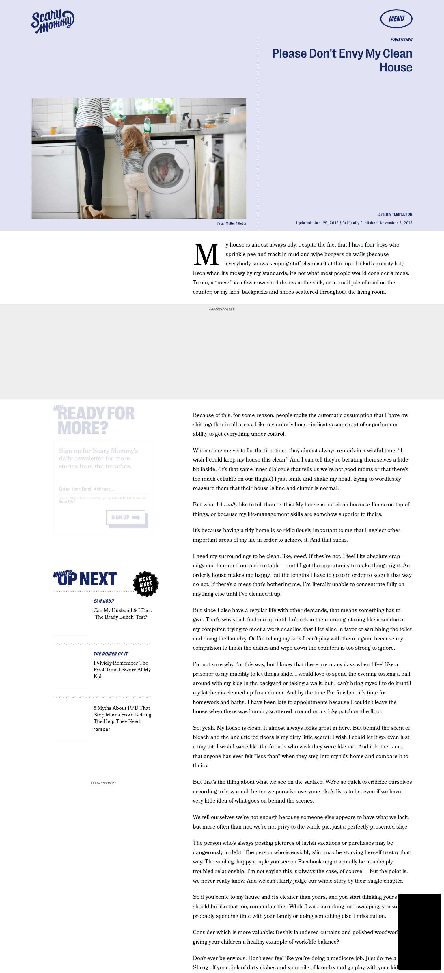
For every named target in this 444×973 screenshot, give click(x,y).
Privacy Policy (67, 506)
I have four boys (368, 245)
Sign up (120, 522)
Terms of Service (132, 503)
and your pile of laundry (306, 968)
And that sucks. (329, 540)
